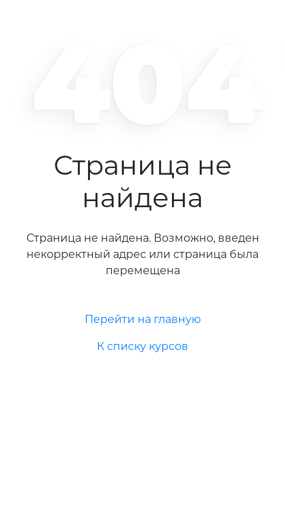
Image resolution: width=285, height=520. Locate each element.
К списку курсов (142, 346)
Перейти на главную (143, 319)
